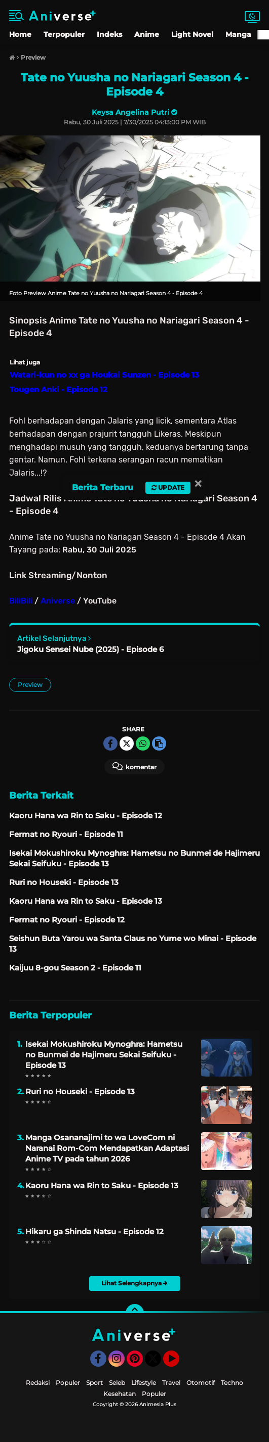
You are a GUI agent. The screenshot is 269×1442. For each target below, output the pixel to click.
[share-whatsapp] (143, 743)
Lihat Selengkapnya (134, 1283)
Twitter (157, 1363)
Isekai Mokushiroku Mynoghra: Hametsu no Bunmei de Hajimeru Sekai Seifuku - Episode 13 (103, 1054)
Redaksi (38, 1382)
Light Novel (192, 34)
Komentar (134, 766)
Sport (94, 1382)
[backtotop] (135, 1313)
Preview (30, 684)
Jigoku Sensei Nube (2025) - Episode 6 (90, 649)
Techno (232, 1382)
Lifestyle (143, 1382)
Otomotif (200, 1382)
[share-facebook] (110, 743)
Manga (238, 34)
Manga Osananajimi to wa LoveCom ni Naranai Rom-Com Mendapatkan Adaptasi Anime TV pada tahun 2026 (107, 1148)
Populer (68, 1382)
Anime (146, 34)
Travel (171, 1382)
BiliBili (20, 601)
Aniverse (58, 601)
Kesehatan (119, 1394)
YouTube (178, 1363)
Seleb (117, 1382)
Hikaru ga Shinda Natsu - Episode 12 (94, 1231)
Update (167, 487)
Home (20, 34)
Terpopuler (64, 34)
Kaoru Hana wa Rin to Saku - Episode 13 (101, 1185)
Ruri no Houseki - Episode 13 (80, 1091)
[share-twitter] (127, 743)
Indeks (109, 34)
